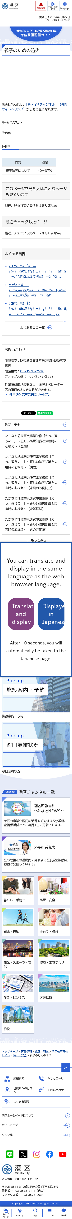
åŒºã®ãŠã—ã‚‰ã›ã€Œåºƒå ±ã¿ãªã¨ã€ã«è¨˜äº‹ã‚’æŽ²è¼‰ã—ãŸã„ (37, 271)
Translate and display (23, 614)
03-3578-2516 (32, 371)
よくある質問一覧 (32, 327)
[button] (41, 6)
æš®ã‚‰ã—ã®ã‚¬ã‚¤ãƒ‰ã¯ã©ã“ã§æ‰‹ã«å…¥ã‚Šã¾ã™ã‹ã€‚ (37, 290)
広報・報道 (42, 1051)
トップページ (10, 1051)
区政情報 (26, 1051)
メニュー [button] (50, 1216)
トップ (6, 1215)
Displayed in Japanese (53, 614)
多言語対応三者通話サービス (29, 394)
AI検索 (64, 1215)
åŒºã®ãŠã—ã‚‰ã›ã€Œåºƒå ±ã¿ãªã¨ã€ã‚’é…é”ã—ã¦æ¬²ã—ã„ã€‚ (38, 309)
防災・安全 (19, 1055)
